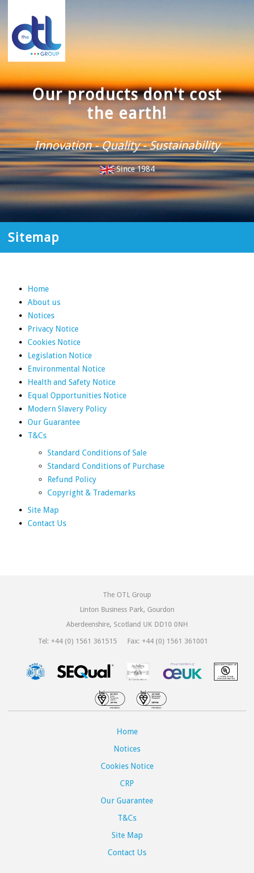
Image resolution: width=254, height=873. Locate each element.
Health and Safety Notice (72, 382)
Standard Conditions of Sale (97, 452)
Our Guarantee (54, 422)
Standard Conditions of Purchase (106, 466)
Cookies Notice (54, 342)
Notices (41, 315)
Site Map (43, 510)
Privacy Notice (53, 329)
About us (44, 302)
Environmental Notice (66, 369)
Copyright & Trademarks (91, 492)
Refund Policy (71, 479)
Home (38, 289)
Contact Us (47, 523)
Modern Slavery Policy (67, 409)
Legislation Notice (60, 355)
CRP (127, 783)
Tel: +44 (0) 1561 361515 (77, 641)
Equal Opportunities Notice (77, 395)
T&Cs (37, 435)
